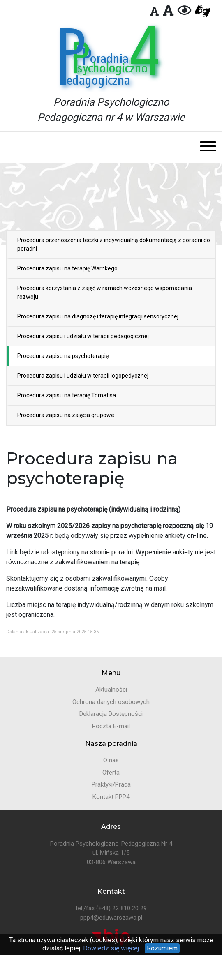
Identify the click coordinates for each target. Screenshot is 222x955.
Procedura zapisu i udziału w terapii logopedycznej (82, 375)
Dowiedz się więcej (110, 948)
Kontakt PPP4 (111, 796)
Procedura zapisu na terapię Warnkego (67, 268)
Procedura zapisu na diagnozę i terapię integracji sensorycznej (97, 316)
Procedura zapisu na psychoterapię (63, 356)
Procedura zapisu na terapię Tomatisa (66, 395)
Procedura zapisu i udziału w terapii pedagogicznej (83, 336)
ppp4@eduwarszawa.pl (111, 917)
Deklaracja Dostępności (111, 713)
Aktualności (111, 689)
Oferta (111, 772)
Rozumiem (162, 948)
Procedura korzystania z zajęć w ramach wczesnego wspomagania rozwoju (104, 292)
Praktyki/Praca (111, 784)
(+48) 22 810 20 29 (121, 908)
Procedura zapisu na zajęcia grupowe (65, 415)
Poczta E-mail (111, 726)
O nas (111, 760)
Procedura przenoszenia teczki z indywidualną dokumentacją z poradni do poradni (113, 244)
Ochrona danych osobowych (111, 702)
